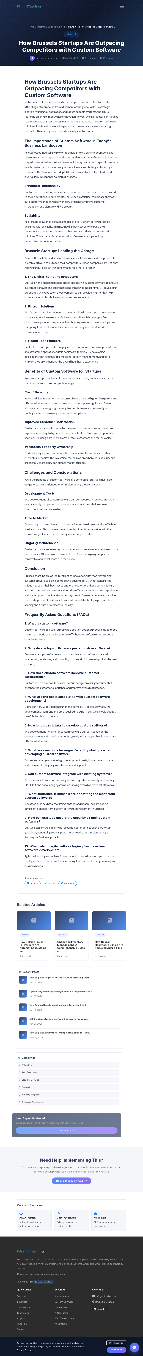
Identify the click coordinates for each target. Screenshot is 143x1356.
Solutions (22, 1296)
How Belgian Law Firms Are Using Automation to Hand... (55, 1032)
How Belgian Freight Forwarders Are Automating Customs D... (32, 951)
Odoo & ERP (61, 1307)
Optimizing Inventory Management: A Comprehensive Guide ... (71, 951)
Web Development (65, 1318)
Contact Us (58, 1130)
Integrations (61, 1324)
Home (31, 26)
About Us (22, 1324)
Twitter (49, 883)
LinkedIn (32, 883)
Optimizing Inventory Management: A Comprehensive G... (57, 991)
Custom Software (64, 1301)
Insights (21, 1318)
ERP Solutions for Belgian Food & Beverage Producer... (54, 1019)
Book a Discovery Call (71, 1185)
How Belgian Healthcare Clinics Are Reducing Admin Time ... (109, 951)
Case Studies (24, 1307)
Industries (22, 1301)
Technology (23, 1313)
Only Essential (116, 1342)
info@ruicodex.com (106, 1296)
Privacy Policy (24, 1350)
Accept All (116, 1349)
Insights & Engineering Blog (51, 26)
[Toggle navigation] (122, 6)
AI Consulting (61, 1313)
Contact (21, 1329)
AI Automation (62, 1296)
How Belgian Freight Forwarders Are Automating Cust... (55, 977)
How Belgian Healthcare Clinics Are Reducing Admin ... (55, 1005)
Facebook (67, 883)
